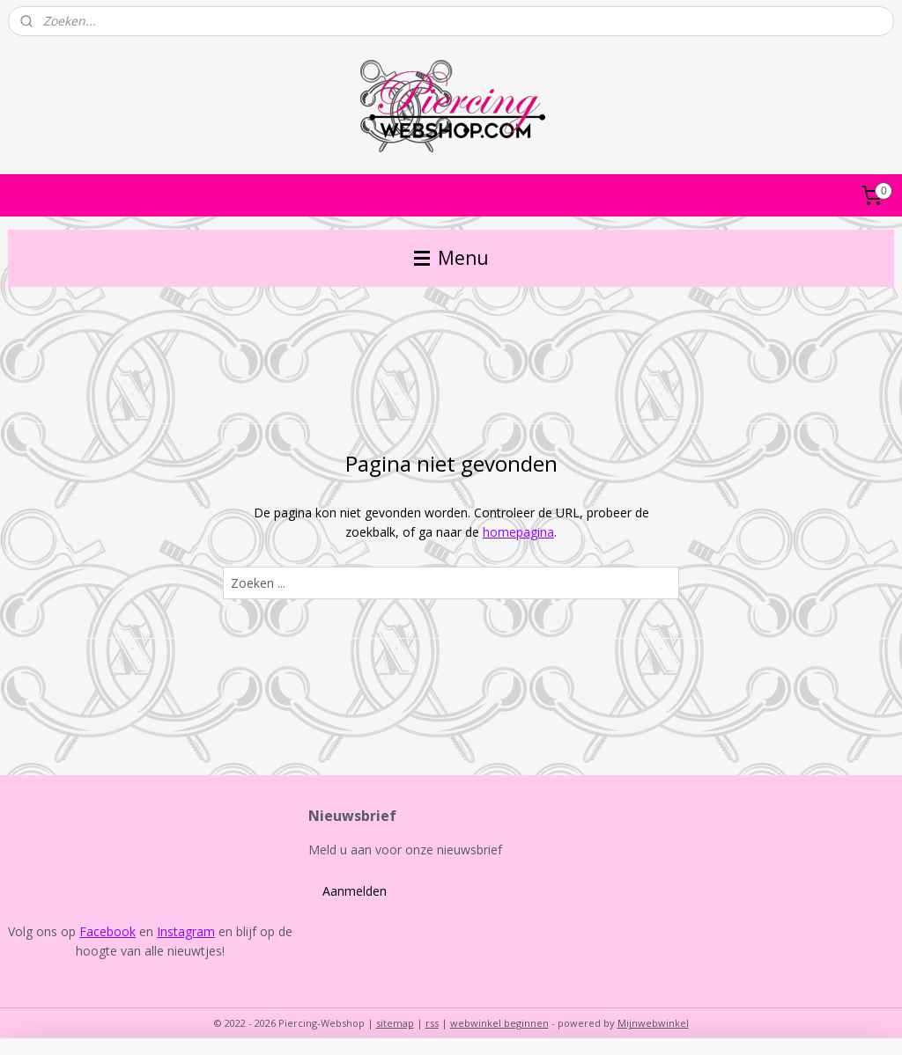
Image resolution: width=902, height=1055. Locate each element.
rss (432, 1022)
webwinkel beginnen (499, 1022)
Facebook (107, 931)
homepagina (518, 532)
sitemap (395, 1022)
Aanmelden (354, 891)
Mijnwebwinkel (653, 1022)
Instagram (186, 931)
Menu (451, 257)
